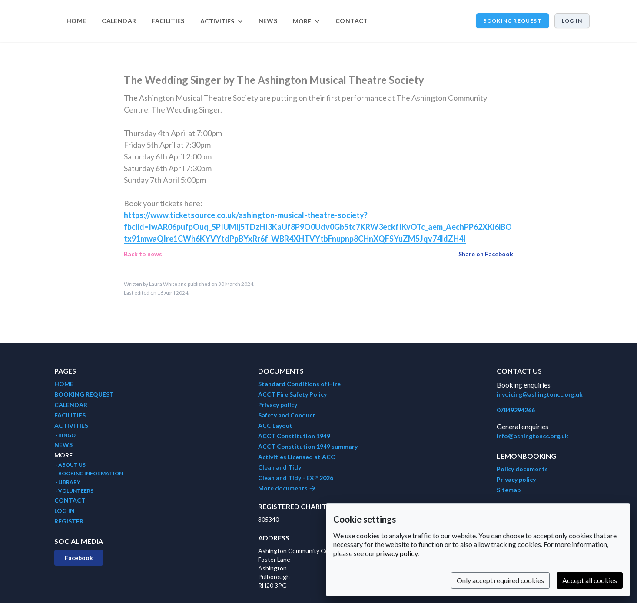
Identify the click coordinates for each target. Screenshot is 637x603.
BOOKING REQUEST (512, 20)
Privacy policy (277, 404)
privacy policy (397, 553)
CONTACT (351, 20)
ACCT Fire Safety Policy (292, 394)
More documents (287, 488)
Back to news (143, 254)
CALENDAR (119, 20)
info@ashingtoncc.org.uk (532, 436)
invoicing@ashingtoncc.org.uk (540, 394)
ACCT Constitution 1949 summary (308, 446)
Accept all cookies (589, 580)
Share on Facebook (485, 254)
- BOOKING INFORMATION (88, 473)
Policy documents (522, 469)
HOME (76, 20)
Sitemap (509, 490)
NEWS (268, 20)
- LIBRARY (67, 482)
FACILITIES (168, 20)
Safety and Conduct (286, 415)
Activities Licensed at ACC (296, 457)
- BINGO (65, 435)
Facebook (79, 557)
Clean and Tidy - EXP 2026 (295, 477)
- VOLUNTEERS (73, 490)
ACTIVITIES (71, 425)
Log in (572, 20)
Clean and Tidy (279, 467)
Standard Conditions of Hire (299, 384)
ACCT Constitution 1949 (294, 436)
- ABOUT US (70, 464)
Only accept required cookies (500, 580)
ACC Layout (275, 425)
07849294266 (516, 410)
